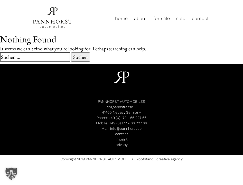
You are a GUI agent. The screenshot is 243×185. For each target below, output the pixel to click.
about (140, 18)
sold (180, 18)
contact (200, 18)
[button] (11, 173)
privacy (122, 145)
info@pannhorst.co (126, 128)
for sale (161, 18)
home (121, 18)
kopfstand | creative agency (160, 159)
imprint (121, 139)
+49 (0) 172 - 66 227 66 (127, 118)
